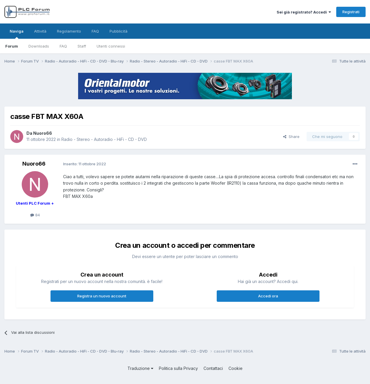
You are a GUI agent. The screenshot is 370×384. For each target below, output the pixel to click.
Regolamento (69, 31)
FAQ (63, 46)
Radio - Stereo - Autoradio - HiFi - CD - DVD (104, 139)
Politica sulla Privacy (178, 368)
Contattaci (213, 368)
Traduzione (140, 368)
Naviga (16, 34)
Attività (40, 31)
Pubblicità (118, 31)
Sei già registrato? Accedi (304, 12)
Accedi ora (268, 296)
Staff (82, 46)
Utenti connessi (111, 46)
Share (291, 136)
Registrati (350, 11)
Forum (11, 46)
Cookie (235, 368)
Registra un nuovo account (101, 296)
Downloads (38, 46)
